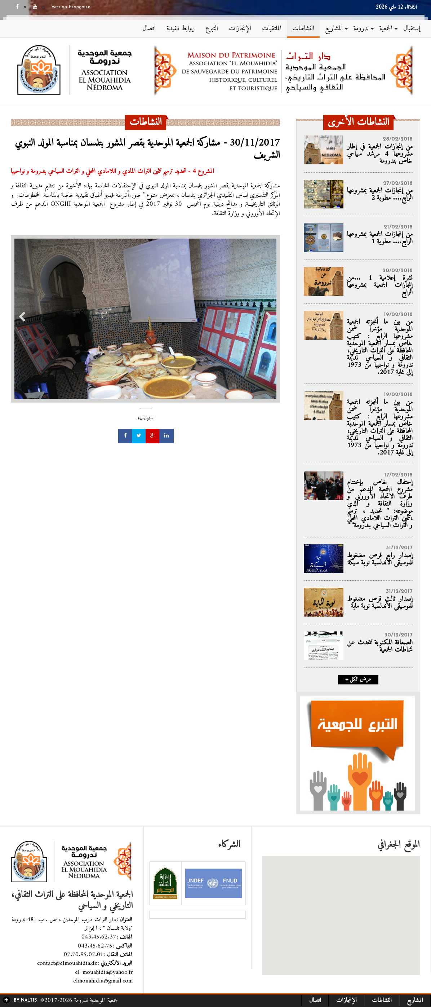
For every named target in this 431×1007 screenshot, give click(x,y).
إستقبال (411, 29)
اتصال (149, 29)
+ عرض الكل (358, 679)
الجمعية (385, 29)
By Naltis (25, 1000)
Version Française (70, 7)
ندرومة (361, 29)
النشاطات (303, 29)
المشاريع (334, 29)
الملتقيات (271, 29)
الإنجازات (240, 29)
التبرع (212, 29)
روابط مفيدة (180, 29)
